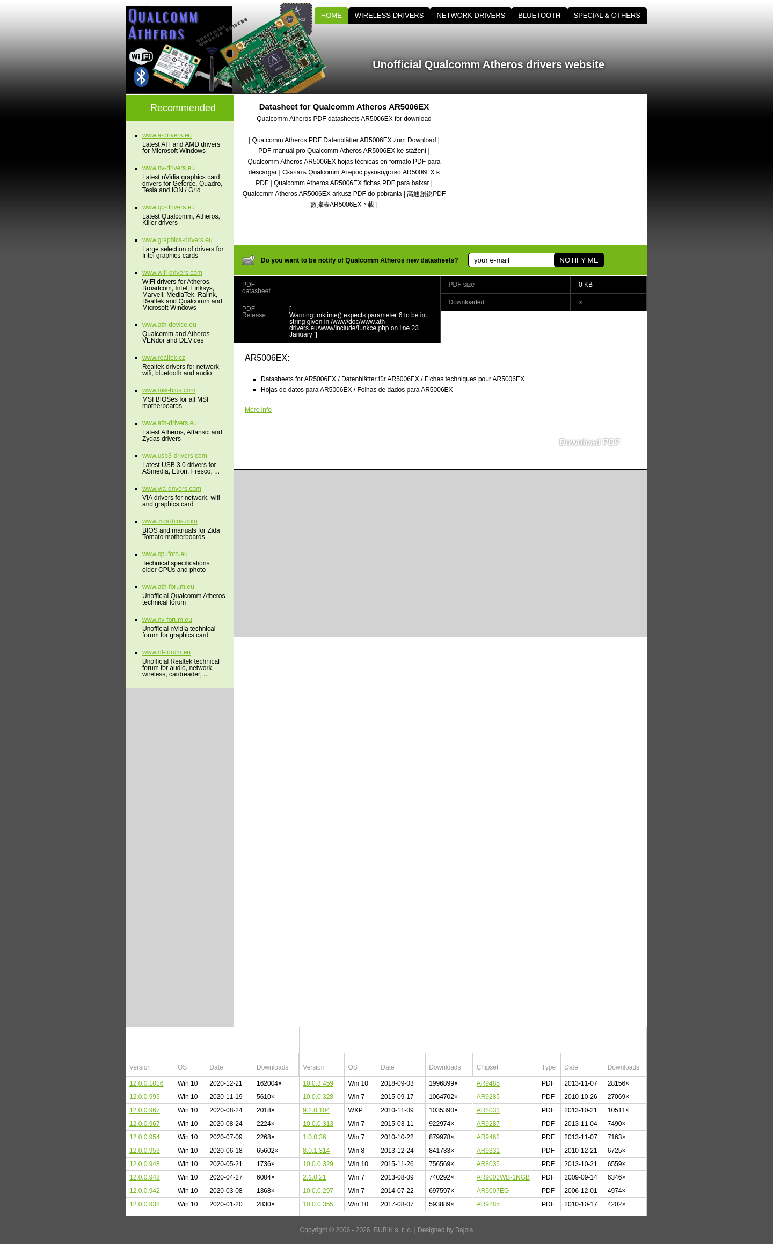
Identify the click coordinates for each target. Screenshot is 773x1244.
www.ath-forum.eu (168, 587)
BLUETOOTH (539, 15)
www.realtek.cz (163, 357)
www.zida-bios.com (170, 521)
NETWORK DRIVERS (470, 15)
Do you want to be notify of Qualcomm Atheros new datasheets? (359, 260)
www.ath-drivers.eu (169, 423)
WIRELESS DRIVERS (389, 15)
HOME (331, 15)
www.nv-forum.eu (167, 619)
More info (258, 409)
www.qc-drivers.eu (168, 207)
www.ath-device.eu (169, 325)
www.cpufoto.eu (165, 554)
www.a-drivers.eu (167, 135)
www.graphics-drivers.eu (177, 240)
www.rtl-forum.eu (166, 652)
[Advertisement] (555, 169)
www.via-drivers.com (171, 488)
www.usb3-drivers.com (174, 456)
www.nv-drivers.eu (168, 168)
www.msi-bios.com (168, 390)
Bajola (464, 1230)
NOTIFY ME (578, 260)
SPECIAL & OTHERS (607, 15)
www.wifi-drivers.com (172, 273)
